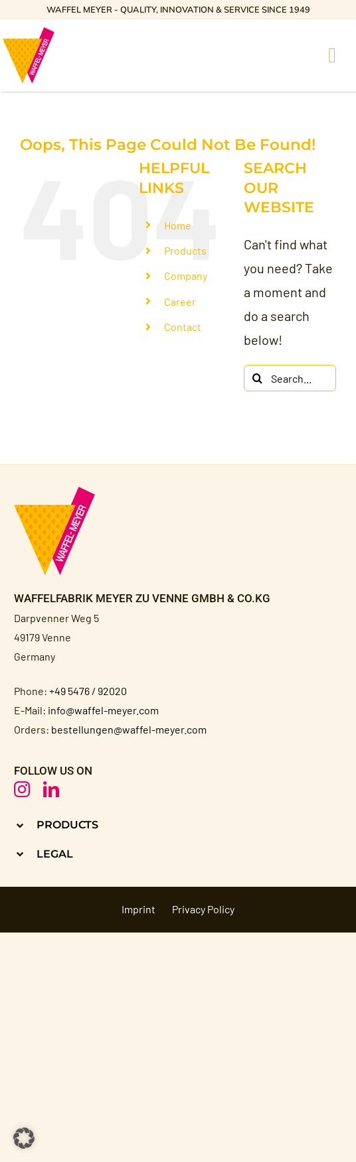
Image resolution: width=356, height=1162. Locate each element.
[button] (177, 824)
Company (185, 275)
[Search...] (290, 378)
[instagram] (22, 789)
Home (177, 225)
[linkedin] (51, 789)
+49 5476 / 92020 (88, 690)
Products (185, 250)
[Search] (257, 378)
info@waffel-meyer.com (103, 710)
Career (180, 301)
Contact (182, 326)
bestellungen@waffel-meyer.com (129, 729)
